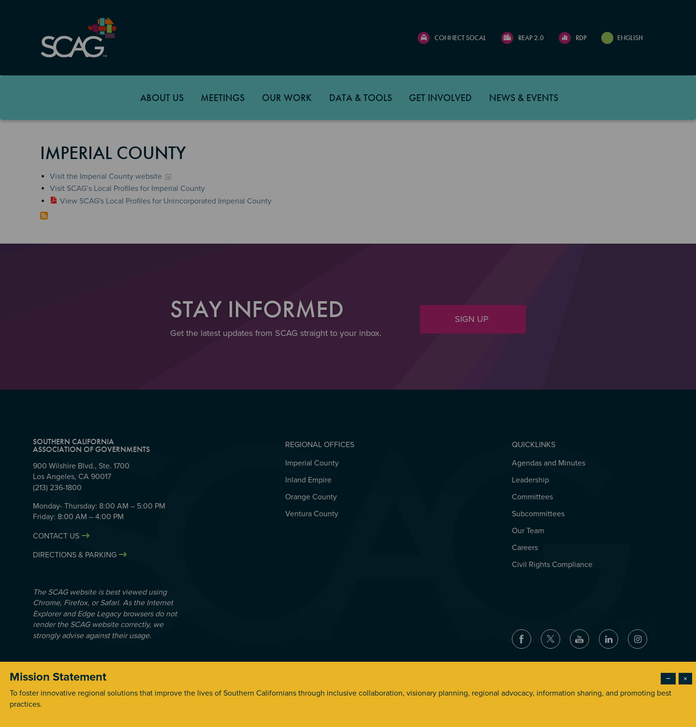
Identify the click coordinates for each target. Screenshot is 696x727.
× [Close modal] (685, 678)
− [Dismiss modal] (668, 678)
